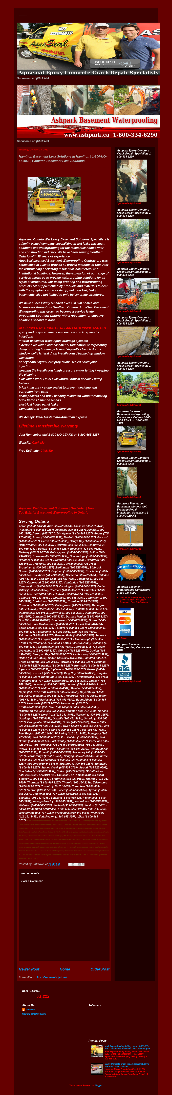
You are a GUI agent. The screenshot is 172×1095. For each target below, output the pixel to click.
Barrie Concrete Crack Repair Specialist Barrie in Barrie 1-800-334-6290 (127, 1065)
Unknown (30, 1009)
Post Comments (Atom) (52, 977)
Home (65, 969)
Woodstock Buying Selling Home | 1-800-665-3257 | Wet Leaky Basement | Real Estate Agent (136, 600)
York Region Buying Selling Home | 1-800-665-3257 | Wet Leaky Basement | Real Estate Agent (127, 1047)
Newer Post (29, 969)
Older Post (100, 969)
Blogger (98, 1085)
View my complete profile (34, 1014)
